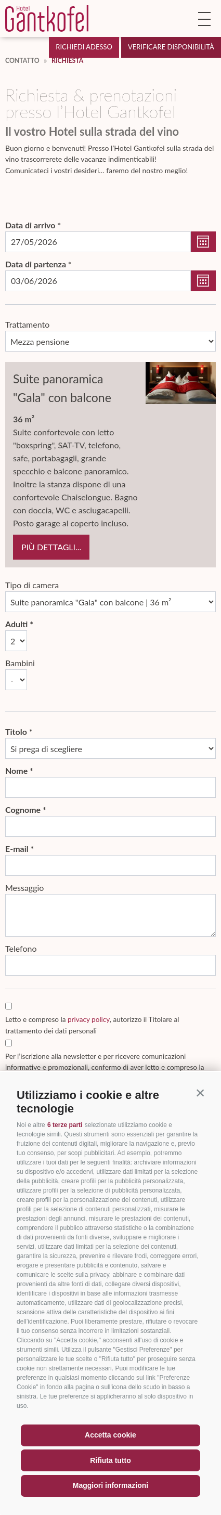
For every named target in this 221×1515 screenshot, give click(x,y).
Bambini (20, 663)
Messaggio (24, 887)
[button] (200, 1093)
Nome (16, 770)
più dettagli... (51, 547)
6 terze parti (64, 1125)
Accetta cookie (110, 1435)
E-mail (17, 848)
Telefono (21, 948)
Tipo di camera (32, 585)
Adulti (16, 624)
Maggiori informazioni (110, 1485)
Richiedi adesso (84, 47)
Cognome (23, 809)
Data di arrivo (30, 225)
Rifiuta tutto (110, 1460)
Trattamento (27, 324)
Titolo (16, 731)
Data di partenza (35, 264)
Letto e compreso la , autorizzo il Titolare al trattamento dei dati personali (92, 1024)
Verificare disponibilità (171, 47)
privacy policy (89, 1019)
